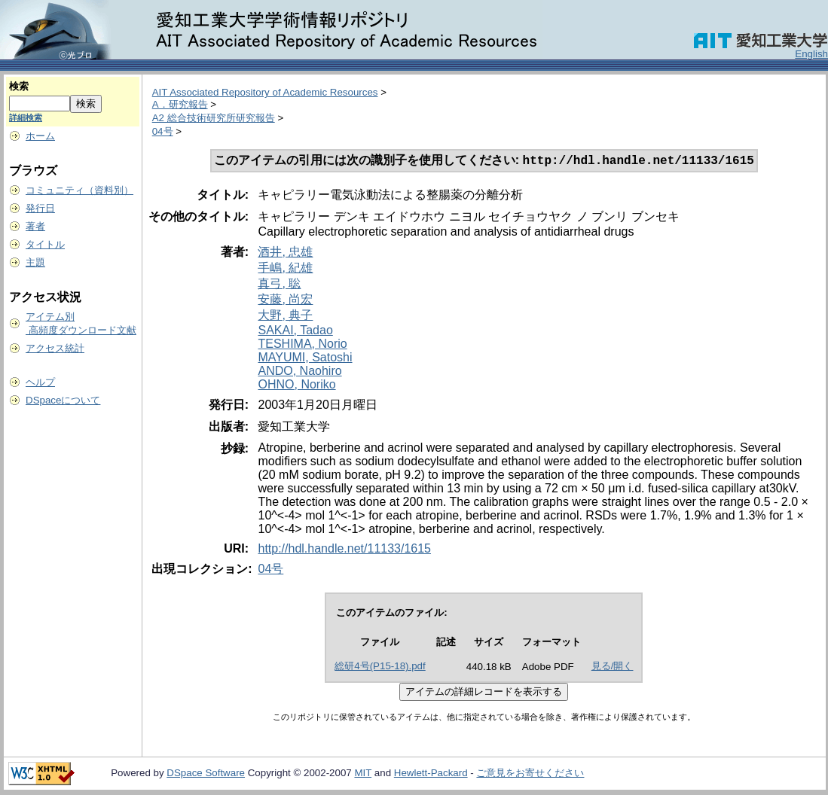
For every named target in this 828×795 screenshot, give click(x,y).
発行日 (40, 208)
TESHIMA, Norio (302, 345)
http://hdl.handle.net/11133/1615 (344, 550)
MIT (362, 774)
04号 (162, 131)
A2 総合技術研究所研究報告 (213, 117)
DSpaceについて (63, 400)
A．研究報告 (180, 104)
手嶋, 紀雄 (285, 269)
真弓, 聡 (279, 285)
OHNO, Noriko (296, 385)
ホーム (40, 136)
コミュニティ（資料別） (79, 190)
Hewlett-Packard (431, 774)
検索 (19, 86)
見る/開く (612, 667)
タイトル (45, 244)
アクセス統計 (55, 348)
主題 (35, 262)
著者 (35, 226)
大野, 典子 (285, 316)
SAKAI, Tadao (295, 331)
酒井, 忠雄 (285, 253)
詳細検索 (25, 117)
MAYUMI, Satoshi (305, 358)
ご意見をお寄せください (530, 774)
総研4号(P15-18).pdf (380, 667)
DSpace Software (206, 774)
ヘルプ (40, 382)
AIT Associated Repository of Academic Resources (265, 92)
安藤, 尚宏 (285, 300)
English (811, 53)
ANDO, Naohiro (299, 372)
